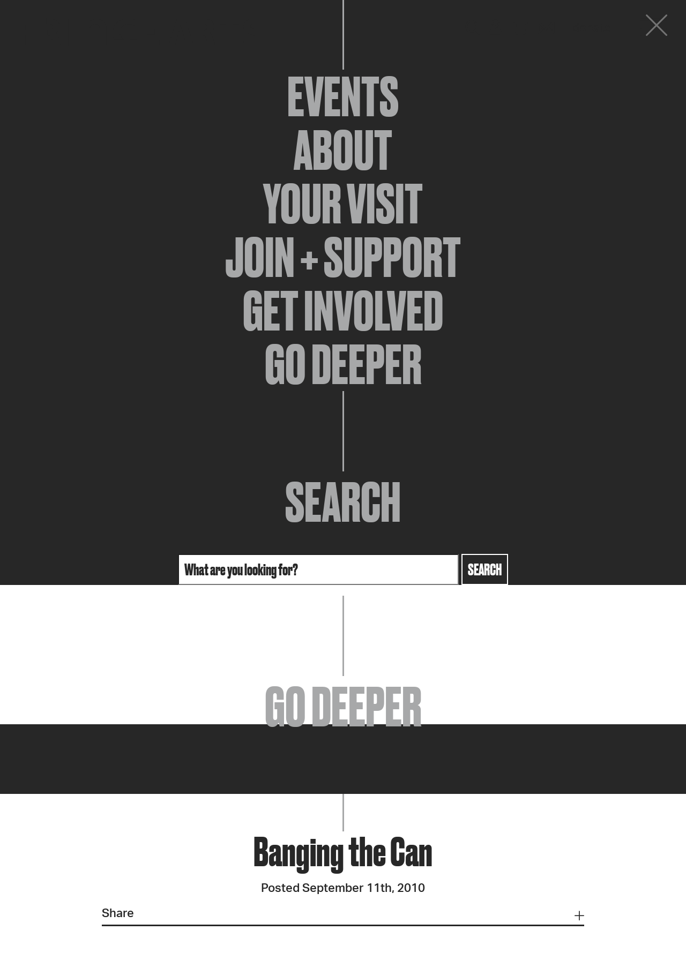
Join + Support (343, 257)
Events (343, 96)
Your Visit (343, 203)
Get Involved (343, 310)
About (343, 150)
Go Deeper (343, 364)
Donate (591, 28)
